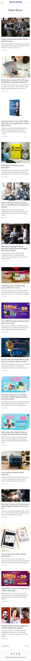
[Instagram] (17, 653)
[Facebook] (14, 653)
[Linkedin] (19, 653)
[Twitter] (12, 653)
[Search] (29, 3)
